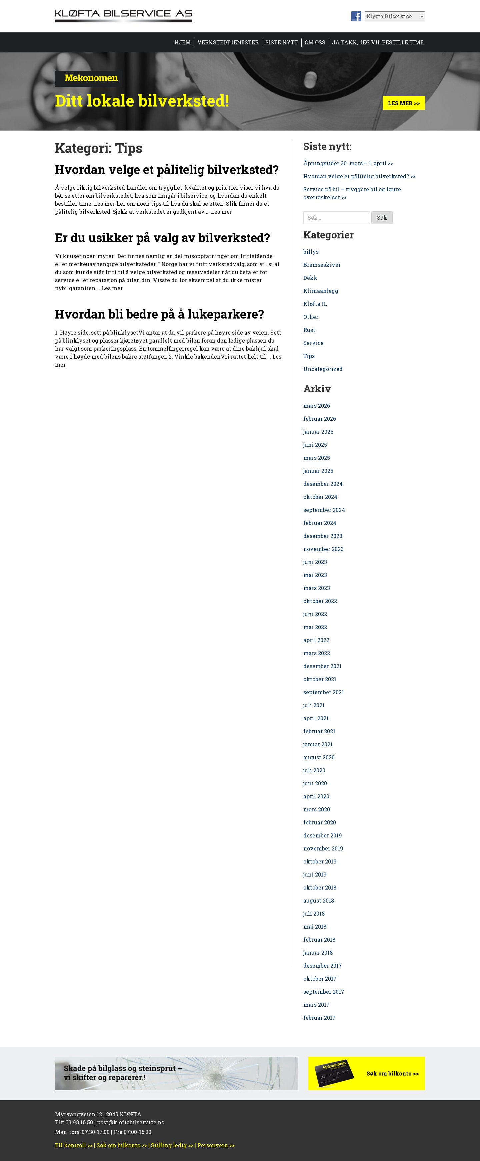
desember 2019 (322, 835)
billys (311, 251)
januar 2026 (318, 431)
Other (310, 316)
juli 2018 (314, 913)
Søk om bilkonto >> (393, 1073)
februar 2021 (319, 731)
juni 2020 (315, 783)
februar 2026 (319, 418)
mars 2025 (316, 457)
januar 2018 (318, 952)
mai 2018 (314, 926)
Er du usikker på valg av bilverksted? (162, 237)
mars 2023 (316, 587)
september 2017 (323, 991)
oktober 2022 (320, 600)
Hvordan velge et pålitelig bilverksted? (167, 169)
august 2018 (318, 900)
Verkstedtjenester (228, 42)
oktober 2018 (319, 887)
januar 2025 (318, 470)
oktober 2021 (319, 679)
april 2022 (316, 639)
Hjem (182, 42)
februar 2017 (319, 1017)
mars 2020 (316, 809)
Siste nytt (281, 42)
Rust (309, 329)
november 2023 (323, 548)
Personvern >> (216, 1145)
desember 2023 (322, 535)
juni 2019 (315, 874)
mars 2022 (316, 652)
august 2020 (319, 757)
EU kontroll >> (74, 1145)
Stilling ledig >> (172, 1145)
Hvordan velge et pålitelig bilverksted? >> (359, 176)
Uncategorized (323, 368)
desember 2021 (322, 665)
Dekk (310, 277)
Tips (309, 355)
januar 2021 (318, 744)
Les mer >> (404, 103)
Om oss (315, 42)
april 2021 (316, 718)
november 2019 (323, 848)
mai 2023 (315, 574)
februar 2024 (319, 522)
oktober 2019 (320, 861)
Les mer (221, 211)
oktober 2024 (320, 496)
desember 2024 (323, 483)
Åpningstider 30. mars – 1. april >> (348, 163)
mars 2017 (316, 1004)
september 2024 (324, 509)
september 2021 (323, 692)
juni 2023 (315, 561)
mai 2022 (315, 626)
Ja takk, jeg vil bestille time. (378, 42)
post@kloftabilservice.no (130, 1122)
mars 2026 (316, 405)
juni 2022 (315, 613)
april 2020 (316, 796)
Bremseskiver (322, 264)
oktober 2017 (320, 978)
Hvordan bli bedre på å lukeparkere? (159, 314)
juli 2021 (314, 705)
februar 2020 (319, 822)
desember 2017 (322, 965)
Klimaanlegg (320, 290)
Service (313, 342)
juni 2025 (315, 444)
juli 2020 (314, 770)
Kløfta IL (315, 303)
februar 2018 (319, 939)
